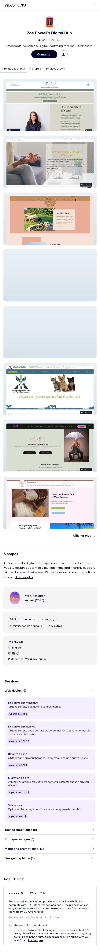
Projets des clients (13, 68)
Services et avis (55, 68)
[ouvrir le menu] (93, 5)
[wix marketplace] (15, 5)
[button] (50, 105)
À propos (35, 68)
